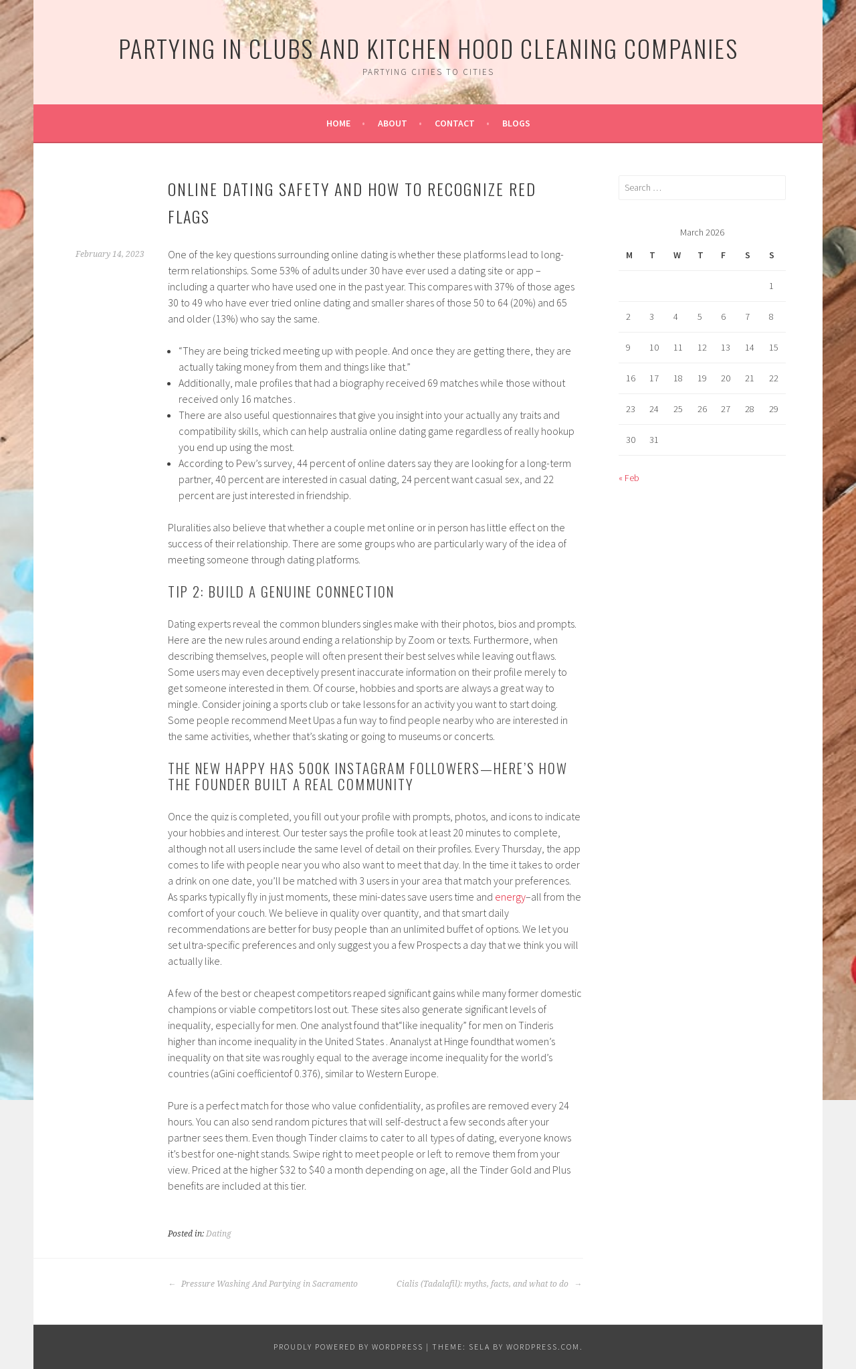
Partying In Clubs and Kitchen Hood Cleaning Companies (428, 48)
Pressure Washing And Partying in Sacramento (263, 1284)
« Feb (629, 478)
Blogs (516, 123)
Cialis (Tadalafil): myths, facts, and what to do (489, 1284)
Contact (455, 123)
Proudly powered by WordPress (348, 1347)
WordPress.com (543, 1347)
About (392, 123)
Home (338, 123)
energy (510, 896)
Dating (218, 1234)
